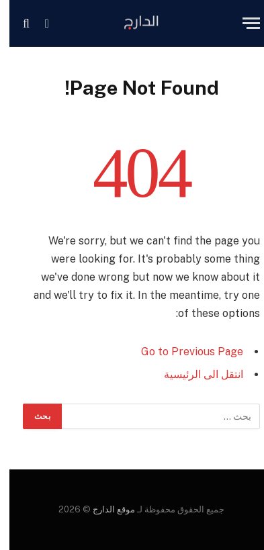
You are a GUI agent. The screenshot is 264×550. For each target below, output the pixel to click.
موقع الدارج (103, 509)
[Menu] (242, 23)
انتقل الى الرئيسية (194, 374)
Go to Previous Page (183, 351)
